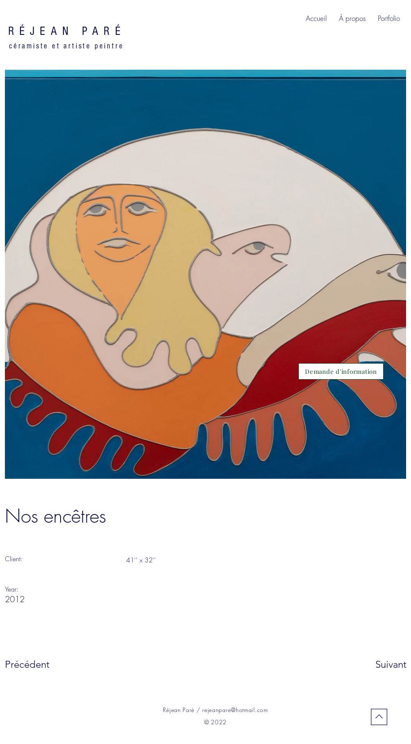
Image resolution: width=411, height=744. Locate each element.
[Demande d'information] (341, 371)
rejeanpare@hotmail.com (235, 710)
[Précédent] (34, 664)
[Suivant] (379, 664)
